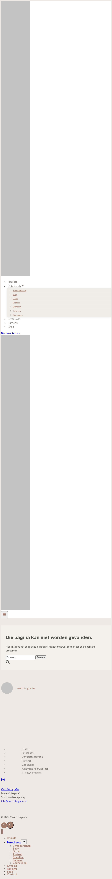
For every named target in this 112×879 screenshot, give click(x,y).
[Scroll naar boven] (4, 825)
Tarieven (17, 311)
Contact (12, 874)
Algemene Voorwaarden (35, 768)
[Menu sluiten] (2, 831)
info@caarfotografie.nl (14, 801)
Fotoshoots (28, 752)
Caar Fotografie (10, 789)
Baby (15, 294)
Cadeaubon (18, 315)
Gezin (15, 298)
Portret (16, 302)
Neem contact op (10, 333)
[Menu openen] (4, 614)
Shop (11, 326)
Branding (17, 306)
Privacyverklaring (31, 772)
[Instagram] (3, 780)
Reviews (13, 322)
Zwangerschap (19, 290)
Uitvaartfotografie (32, 756)
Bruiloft (12, 281)
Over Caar (14, 318)
